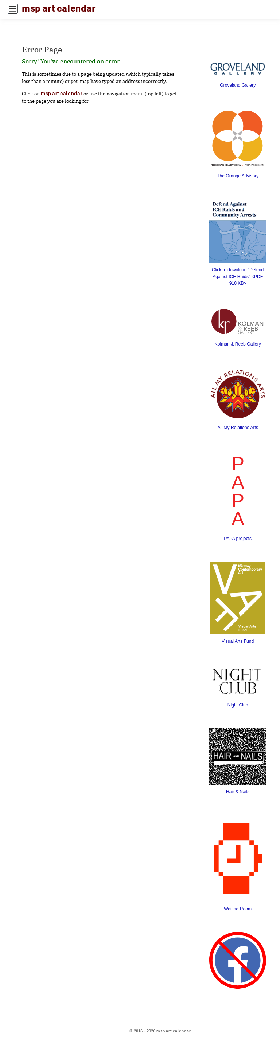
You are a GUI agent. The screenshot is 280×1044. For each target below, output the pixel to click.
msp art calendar (59, 9)
